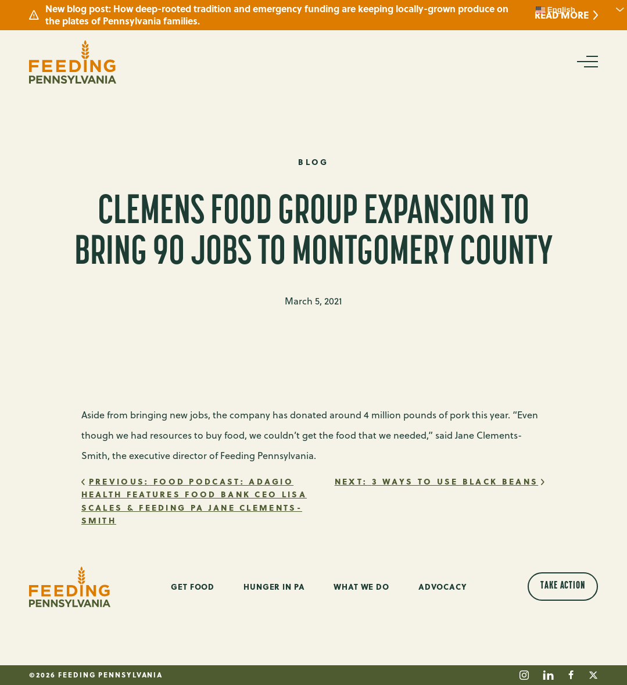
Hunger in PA (273, 586)
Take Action (562, 585)
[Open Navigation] (586, 61)
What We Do (361, 586)
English (555, 10)
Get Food (192, 586)
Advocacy (442, 586)
